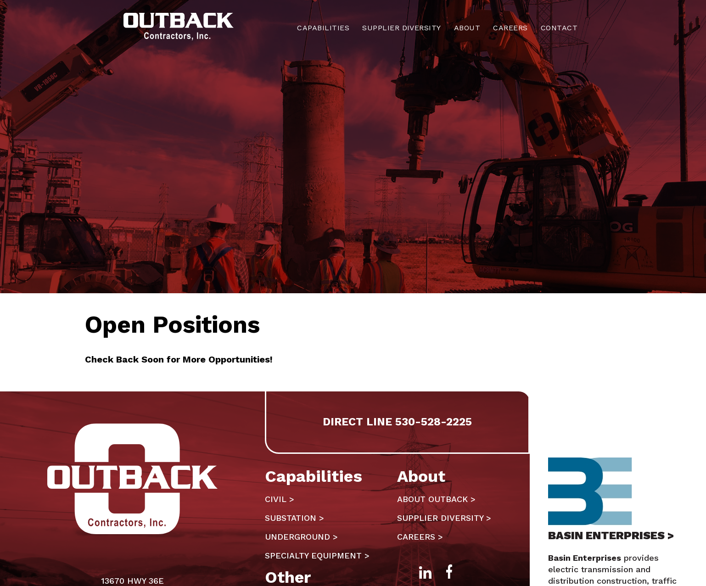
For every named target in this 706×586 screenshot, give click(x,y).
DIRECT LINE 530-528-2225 (397, 421)
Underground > (301, 536)
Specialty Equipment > (317, 555)
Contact (559, 27)
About (467, 27)
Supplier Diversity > (444, 518)
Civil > (279, 499)
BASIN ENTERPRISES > (611, 535)
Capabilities (323, 27)
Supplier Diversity (401, 27)
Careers (510, 27)
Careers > (420, 536)
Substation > (294, 518)
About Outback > (436, 499)
